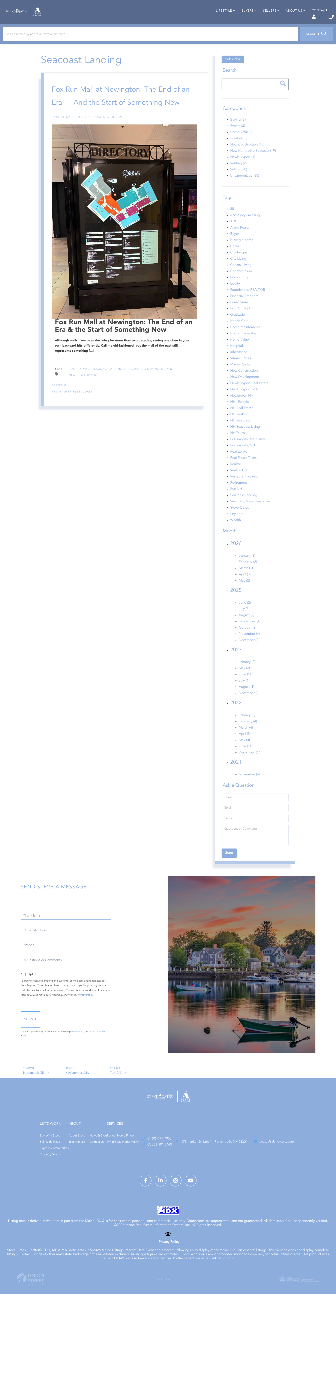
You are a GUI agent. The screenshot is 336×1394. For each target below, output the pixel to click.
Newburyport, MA (243, 401)
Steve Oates (69, 129)
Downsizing (238, 289)
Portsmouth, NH (241, 457)
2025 (234, 602)
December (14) (249, 764)
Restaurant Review (243, 488)
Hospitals (236, 357)
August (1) (245, 698)
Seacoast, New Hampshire (249, 513)
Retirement (237, 494)
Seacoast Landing (108, 203)
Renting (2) (237, 175)
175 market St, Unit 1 (160, 1192)
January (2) (246, 674)
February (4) (247, 733)
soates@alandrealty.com (254, 1192)
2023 (234, 661)
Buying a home (240, 252)
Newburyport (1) (241, 169)
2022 (234, 714)
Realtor (234, 476)
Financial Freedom (243, 308)
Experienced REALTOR (246, 301)
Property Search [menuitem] (100, 1170)
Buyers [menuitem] (240, 24)
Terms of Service (127, 1040)
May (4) (243, 752)
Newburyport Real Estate (248, 395)
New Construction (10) (246, 156)
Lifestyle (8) (237, 150)
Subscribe (231, 71)
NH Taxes (236, 445)
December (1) (248, 705)
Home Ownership (242, 345)
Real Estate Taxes (242, 469)
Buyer (233, 245)
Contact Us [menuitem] (165, 1157)
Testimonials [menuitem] (145, 1157)
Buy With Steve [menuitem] (99, 1151)
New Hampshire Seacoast (75, 225)
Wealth (234, 532)
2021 (234, 774)
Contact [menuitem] (312, 24)
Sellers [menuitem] (262, 24)
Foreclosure (238, 314)
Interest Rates (239, 370)
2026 (234, 555)
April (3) (243, 586)
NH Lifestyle (238, 413)
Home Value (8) (240, 144)
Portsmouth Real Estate (247, 451)
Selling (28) (237, 181)
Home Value (238, 351)
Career (234, 258)
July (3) (243, 621)
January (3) (246, 567)
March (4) (245, 739)
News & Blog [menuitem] (167, 1151)
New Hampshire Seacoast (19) (252, 162)
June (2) (244, 614)
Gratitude (236, 326)
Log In (265, 17)
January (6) (246, 727)
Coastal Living (239, 277)
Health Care (238, 333)
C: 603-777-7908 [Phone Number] (75, 1188)
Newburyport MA (77, 1085)
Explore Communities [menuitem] (103, 1163)
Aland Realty (238, 239)
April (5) (243, 745)
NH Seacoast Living (244, 438)
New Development (83, 209)
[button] (118, 46)
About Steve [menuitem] (145, 1151)
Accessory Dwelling (244, 227)
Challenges (237, 264)
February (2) (247, 574)
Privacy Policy (127, 1003)
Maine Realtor (239, 376)
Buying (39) (237, 131)
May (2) (243, 592)
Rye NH (235, 501)
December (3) (248, 652)
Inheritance (237, 364)
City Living (237, 270)
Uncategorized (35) (243, 187)
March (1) (245, 580)
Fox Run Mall (80, 203)
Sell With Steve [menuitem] (99, 1157)
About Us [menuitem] (286, 24)
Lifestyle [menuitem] (216, 24)
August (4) (245, 627)
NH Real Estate (240, 420)
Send (74, 1028)
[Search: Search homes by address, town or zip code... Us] (57, 46)
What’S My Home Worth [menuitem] (211, 1157)
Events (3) (236, 137)
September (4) (248, 633)
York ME (117, 1085)
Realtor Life (237, 482)
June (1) (244, 686)
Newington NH (159, 203)
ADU (232, 233)
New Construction (243, 382)
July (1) (243, 692)
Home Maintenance (244, 339)
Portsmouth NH (33, 1085)
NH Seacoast (134, 203)
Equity (234, 295)
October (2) (246, 639)
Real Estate (237, 463)
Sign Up (284, 17)
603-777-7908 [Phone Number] (308, 17)
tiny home (236, 525)
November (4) (248, 645)
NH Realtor (237, 426)
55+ (232, 221)
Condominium (240, 283)
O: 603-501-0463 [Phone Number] (75, 1195)
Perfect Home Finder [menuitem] (209, 1151)
